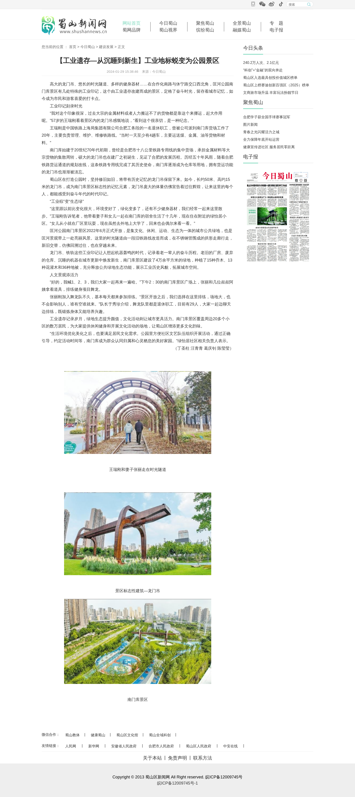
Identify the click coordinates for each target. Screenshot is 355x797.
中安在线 (230, 746)
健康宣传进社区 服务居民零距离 (269, 147)
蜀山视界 (168, 29)
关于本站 (152, 758)
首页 (72, 47)
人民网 (70, 746)
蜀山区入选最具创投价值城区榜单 (270, 78)
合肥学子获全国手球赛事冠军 (266, 117)
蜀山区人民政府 (198, 746)
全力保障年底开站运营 (261, 139)
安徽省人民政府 (124, 746)
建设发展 (106, 47)
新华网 (93, 746)
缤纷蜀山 (205, 29)
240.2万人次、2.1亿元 (261, 63)
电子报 (276, 29)
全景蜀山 (242, 23)
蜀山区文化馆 (127, 735)
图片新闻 (250, 124)
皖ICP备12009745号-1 (177, 783)
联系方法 (202, 758)
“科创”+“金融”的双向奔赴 (263, 70)
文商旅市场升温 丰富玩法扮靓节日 (270, 92)
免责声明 (177, 758)
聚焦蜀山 (205, 23)
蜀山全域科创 (160, 735)
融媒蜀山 (242, 29)
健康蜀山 (98, 735)
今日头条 (253, 48)
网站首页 (131, 23)
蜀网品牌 (131, 29)
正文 (121, 47)
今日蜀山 (168, 23)
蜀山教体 (72, 735)
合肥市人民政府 (161, 746)
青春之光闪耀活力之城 (261, 132)
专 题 (276, 23)
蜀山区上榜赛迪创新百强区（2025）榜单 (276, 85)
